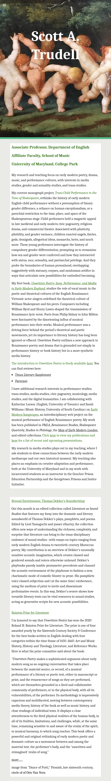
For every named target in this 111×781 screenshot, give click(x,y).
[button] (4, 5)
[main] (55, 69)
